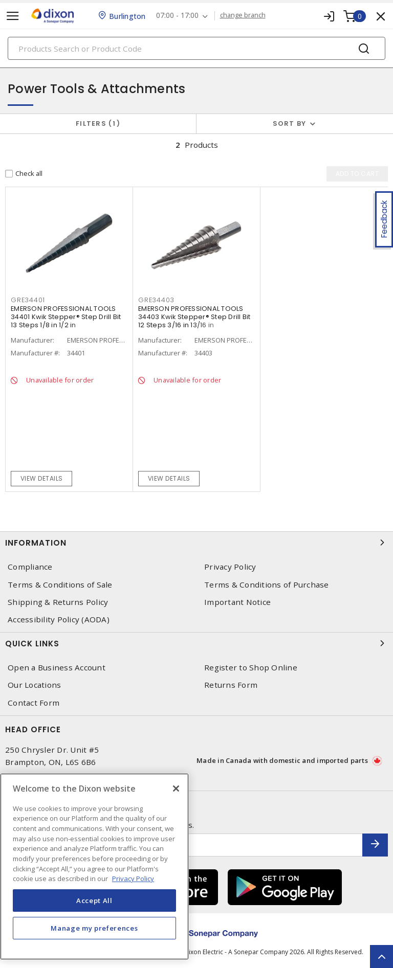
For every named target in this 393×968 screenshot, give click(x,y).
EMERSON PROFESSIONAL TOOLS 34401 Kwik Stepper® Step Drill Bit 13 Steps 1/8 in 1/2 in (66, 316)
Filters (98, 123)
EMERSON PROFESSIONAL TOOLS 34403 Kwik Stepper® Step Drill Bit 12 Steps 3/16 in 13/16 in (194, 316)
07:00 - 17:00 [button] (177, 15)
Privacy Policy (230, 567)
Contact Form (33, 703)
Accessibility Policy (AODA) (59, 619)
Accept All (94, 900)
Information (196, 542)
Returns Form (230, 685)
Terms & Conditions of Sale (60, 585)
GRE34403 (156, 300)
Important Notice (237, 602)
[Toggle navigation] (12, 16)
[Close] (176, 788)
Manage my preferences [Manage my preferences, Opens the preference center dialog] (94, 928)
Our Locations (34, 685)
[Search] (196, 48)
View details (41, 478)
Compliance (30, 567)
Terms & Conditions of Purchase (266, 585)
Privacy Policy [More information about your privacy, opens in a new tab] (133, 878)
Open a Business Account (56, 667)
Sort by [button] (290, 123)
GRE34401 (28, 300)
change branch (243, 15)
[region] (94, 866)
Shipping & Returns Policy (58, 602)
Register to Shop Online (250, 667)
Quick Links (196, 643)
